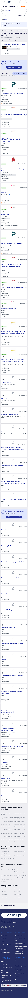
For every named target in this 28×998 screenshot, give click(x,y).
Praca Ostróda (4, 894)
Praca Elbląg (17, 889)
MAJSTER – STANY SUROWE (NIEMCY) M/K (14, 115)
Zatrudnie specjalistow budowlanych (12, 643)
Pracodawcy (4, 939)
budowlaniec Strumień (19, 813)
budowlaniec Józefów (19, 839)
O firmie (17, 960)
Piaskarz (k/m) (5, 778)
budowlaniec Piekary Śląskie (6, 813)
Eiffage (3, 310)
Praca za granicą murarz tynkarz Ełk (7, 880)
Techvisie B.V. (4, 194)
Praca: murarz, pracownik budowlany (12, 675)
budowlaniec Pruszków (7, 829)
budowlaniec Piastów (6, 826)
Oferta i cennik (19, 936)
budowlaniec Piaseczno (7, 841)
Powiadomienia (5, 952)
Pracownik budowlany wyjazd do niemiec (13, 562)
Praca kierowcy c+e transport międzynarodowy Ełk (19, 871)
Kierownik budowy (6, 610)
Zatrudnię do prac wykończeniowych (12, 465)
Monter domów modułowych (9, 594)
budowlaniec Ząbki (6, 824)
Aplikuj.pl (3, 30)
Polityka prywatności (21, 966)
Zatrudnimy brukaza (7, 546)
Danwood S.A (4, 172)
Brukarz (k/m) (5, 762)
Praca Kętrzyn (4, 897)
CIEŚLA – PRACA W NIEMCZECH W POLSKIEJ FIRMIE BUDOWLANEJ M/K (11, 265)
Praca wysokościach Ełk (7, 869)
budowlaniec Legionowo (7, 839)
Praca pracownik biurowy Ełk (7, 859)
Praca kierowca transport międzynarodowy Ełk (20, 876)
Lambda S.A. (4, 216)
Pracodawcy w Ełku (5, 80)
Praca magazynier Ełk (19, 851)
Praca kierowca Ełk (5, 855)
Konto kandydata (6, 945)
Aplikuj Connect (19, 974)
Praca (7, 30)
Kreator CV (4, 961)
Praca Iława (17, 891)
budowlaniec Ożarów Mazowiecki (19, 830)
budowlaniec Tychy (19, 841)
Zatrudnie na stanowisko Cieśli (10, 578)
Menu (23, 2)
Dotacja (17, 977)
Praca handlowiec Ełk (19, 855)
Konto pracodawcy (20, 943)
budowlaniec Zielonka (19, 824)
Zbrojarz (3, 659)
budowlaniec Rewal (19, 821)
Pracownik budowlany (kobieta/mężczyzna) (7, 711)
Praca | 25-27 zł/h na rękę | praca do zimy (13, 499)
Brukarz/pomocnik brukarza (9, 414)
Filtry (4, 19)
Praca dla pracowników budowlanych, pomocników (12, 692)
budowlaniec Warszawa (7, 821)
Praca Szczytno (18, 897)
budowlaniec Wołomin (6, 836)
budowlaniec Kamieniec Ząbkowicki (20, 818)
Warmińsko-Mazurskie (16, 30)
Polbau (3, 116)
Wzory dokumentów (6, 967)
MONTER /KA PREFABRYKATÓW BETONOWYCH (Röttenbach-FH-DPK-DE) (13, 482)
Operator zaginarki (6, 382)
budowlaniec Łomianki (19, 833)
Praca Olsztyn (4, 889)
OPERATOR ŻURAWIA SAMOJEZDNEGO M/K (14, 287)
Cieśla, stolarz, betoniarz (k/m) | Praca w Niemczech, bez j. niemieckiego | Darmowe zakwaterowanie (13, 361)
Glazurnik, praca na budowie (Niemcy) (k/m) (12, 169)
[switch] (14, 67)
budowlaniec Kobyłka (19, 836)
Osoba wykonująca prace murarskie (12, 243)
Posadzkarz (4, 398)
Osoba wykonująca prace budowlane (12, 93)
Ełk (24, 30)
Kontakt (17, 963)
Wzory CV (4, 964)
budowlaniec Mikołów (6, 833)
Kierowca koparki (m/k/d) (8, 308)
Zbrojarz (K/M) (5, 214)
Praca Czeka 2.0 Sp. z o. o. (8, 95)
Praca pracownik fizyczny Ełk (5, 852)
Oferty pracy (4, 936)
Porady (3, 942)
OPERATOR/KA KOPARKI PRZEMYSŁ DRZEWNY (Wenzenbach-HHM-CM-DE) (12, 448)
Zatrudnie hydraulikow (8, 627)
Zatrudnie (4, 796)
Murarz (3, 432)
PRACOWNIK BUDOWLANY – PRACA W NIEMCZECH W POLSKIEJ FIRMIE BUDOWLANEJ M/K (12, 139)
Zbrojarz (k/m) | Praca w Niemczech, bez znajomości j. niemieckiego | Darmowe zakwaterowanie (13, 333)
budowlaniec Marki (19, 826)
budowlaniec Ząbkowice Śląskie (7, 818)
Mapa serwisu (19, 980)
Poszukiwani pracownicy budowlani (11, 530)
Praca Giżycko (17, 894)
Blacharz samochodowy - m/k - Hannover (14, 44)
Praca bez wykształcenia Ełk (7, 876)
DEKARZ (3, 193)
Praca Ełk (3, 891)
